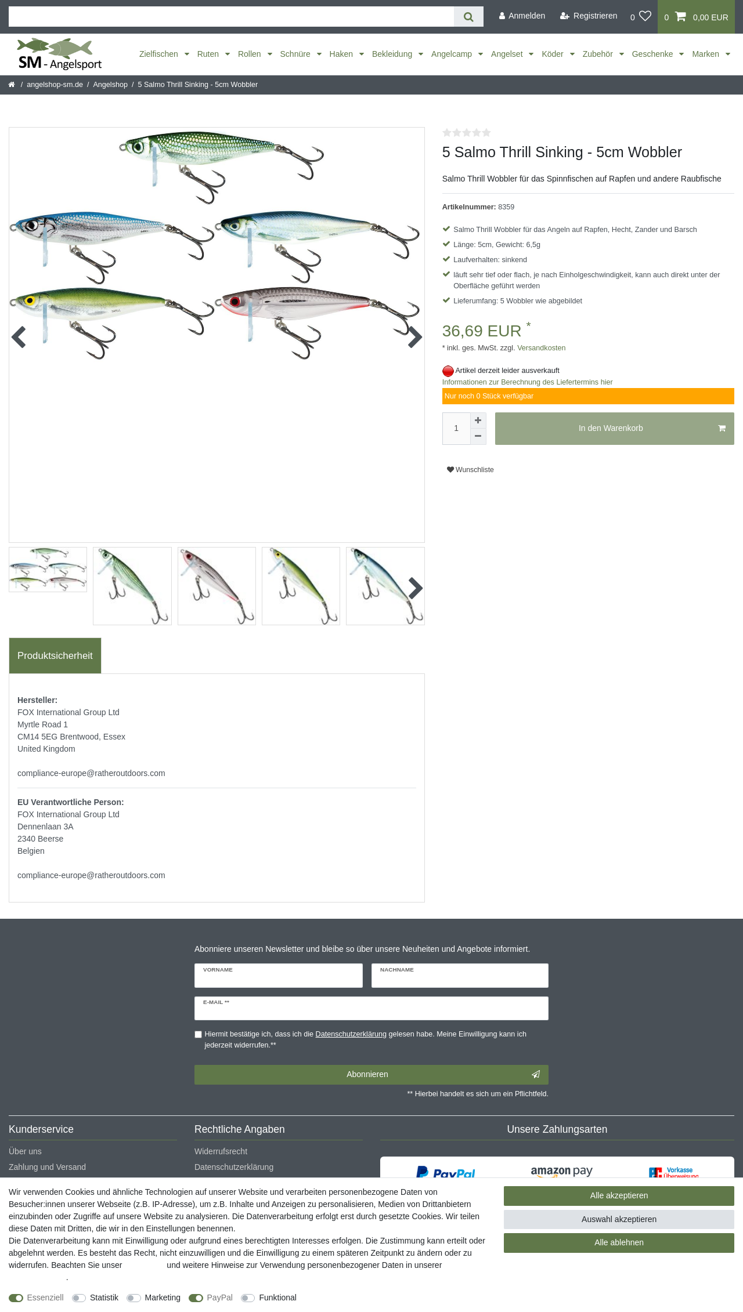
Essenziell (45, 1297)
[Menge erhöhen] (478, 420)
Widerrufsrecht (220, 1151)
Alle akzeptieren (619, 1195)
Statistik (104, 1297)
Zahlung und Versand (47, 1167)
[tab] (55, 656)
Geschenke (654, 54)
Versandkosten (540, 348)
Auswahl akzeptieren (619, 1219)
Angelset (508, 54)
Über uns (25, 1151)
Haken (342, 54)
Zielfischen (160, 54)
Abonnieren (443, 1075)
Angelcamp (452, 54)
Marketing (163, 1297)
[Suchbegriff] (231, 16)
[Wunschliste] (641, 17)
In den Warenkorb (652, 428)
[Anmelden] (521, 16)
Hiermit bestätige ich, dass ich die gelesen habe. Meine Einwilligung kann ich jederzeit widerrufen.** (365, 1039)
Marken (707, 54)
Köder (553, 54)
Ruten (209, 54)
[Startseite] (12, 85)
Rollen (251, 54)
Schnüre (296, 54)
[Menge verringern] (478, 437)
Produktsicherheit (55, 655)
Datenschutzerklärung (233, 1167)
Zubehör (599, 54)
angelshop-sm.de (55, 85)
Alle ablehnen (619, 1242)
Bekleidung (393, 54)
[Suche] (469, 16)
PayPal (220, 1297)
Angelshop (110, 85)
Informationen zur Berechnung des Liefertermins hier (527, 382)
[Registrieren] (589, 16)
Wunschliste (470, 470)
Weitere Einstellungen (346, 1297)
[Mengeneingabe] (456, 428)
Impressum (144, 1265)
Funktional (278, 1297)
